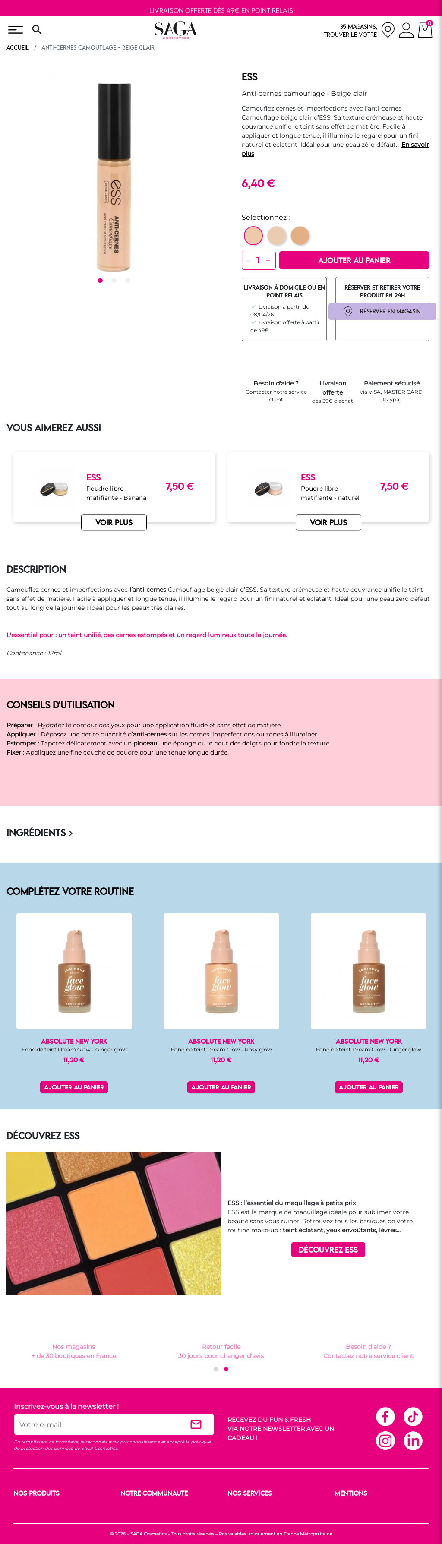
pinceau (145, 743)
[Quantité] (257, 260)
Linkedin (412, 1440)
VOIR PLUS (114, 523)
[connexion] (406, 31)
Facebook (385, 1416)
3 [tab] (129, 281)
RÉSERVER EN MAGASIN (390, 311)
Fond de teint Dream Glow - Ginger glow (74, 1049)
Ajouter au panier (354, 261)
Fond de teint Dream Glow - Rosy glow (221, 1049)
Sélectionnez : (266, 217)
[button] (216, 1369)
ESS (249, 77)
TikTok (412, 1416)
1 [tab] (101, 281)
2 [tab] (115, 281)
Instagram (385, 1440)
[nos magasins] (359, 30)
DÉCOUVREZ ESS (328, 1250)
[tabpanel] (114, 173)
